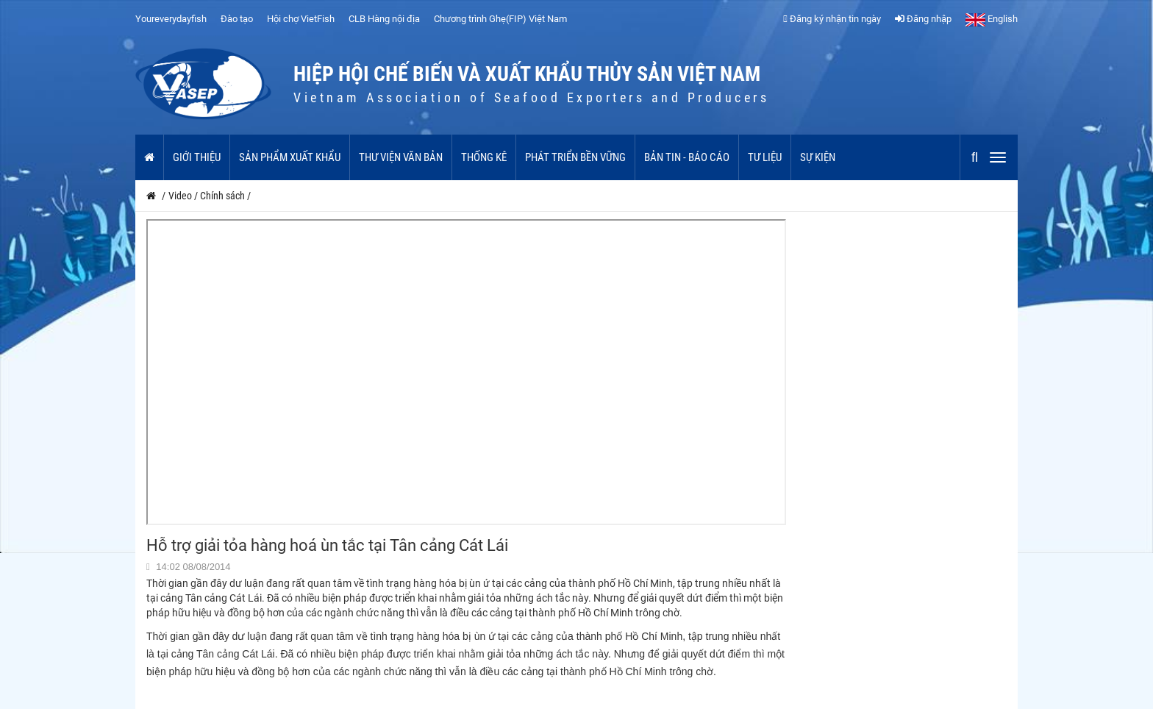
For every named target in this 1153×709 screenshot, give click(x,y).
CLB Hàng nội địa (384, 18)
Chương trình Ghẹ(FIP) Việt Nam (500, 18)
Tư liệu (765, 157)
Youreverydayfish (171, 18)
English (991, 18)
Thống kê (484, 157)
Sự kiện (817, 157)
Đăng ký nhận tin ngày (832, 18)
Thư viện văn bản (401, 157)
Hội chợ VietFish (301, 18)
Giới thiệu (197, 157)
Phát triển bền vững (575, 157)
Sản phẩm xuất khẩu (289, 157)
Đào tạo (237, 18)
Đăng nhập (923, 18)
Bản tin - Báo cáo (686, 157)
